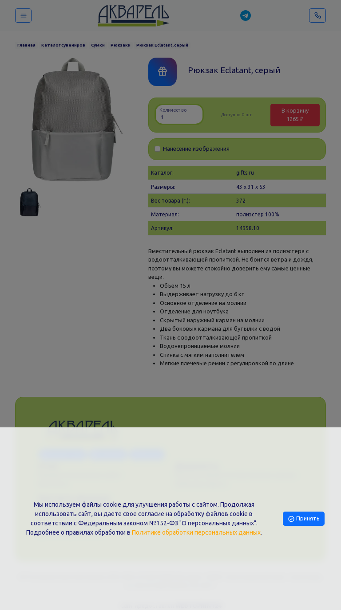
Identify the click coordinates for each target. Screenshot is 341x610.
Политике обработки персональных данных (196, 532)
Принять (304, 518)
